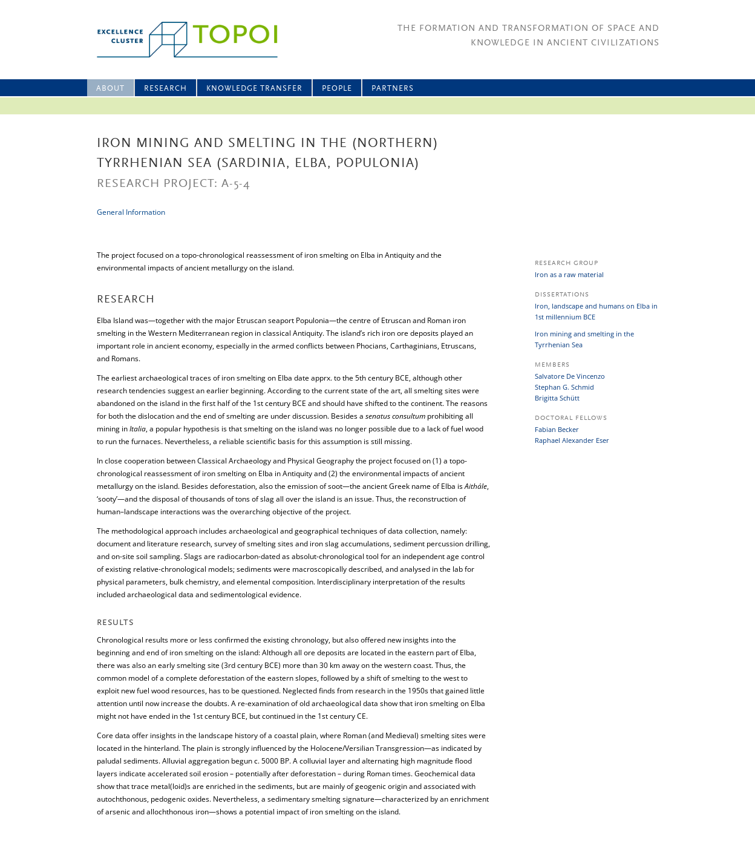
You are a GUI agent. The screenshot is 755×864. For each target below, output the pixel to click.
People (337, 89)
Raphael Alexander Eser (572, 440)
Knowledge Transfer (254, 89)
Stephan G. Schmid (564, 386)
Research (165, 89)
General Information (131, 212)
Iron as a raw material (569, 274)
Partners (392, 89)
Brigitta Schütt (557, 397)
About (110, 89)
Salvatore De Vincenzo (570, 376)
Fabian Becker (557, 429)
